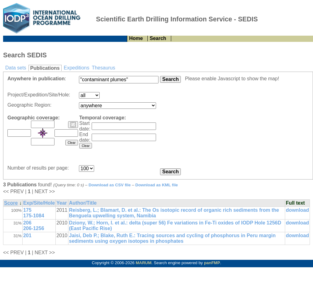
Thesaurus (103, 67)
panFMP (212, 262)
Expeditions (76, 67)
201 (27, 235)
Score (11, 203)
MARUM (143, 262)
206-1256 (33, 228)
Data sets (15, 67)
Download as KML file (156, 185)
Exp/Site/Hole (39, 203)
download (297, 210)
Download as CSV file (110, 185)
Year (61, 203)
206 (27, 222)
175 (27, 210)
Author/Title (83, 203)
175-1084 (33, 215)
